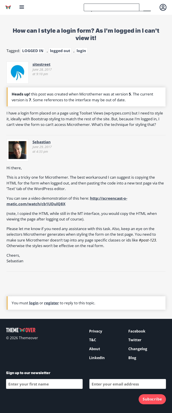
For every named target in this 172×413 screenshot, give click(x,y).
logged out (60, 50)
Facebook (136, 331)
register (51, 302)
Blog (132, 357)
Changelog (137, 348)
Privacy (95, 331)
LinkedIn (97, 357)
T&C (92, 339)
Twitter (134, 339)
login (81, 50)
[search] (111, 7)
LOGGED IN (32, 50)
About (94, 348)
